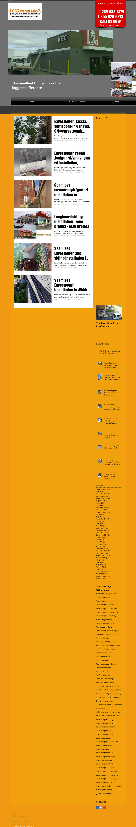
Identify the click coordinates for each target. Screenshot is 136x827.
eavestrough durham (104, 723)
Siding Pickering (102, 693)
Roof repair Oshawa (104, 653)
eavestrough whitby (104, 745)
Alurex (113, 594)
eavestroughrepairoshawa (106, 771)
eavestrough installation (105, 727)
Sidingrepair (101, 705)
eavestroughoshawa (104, 760)
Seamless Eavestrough (105, 679)
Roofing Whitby (102, 671)
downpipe (100, 716)
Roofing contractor (103, 675)
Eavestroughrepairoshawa (106, 608)
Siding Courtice (102, 690)
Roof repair (114, 649)
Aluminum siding (103, 594)
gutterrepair (107, 790)
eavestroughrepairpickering (107, 775)
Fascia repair (101, 627)
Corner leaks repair (103, 597)
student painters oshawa (20, 822)
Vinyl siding (100, 708)
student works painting (20, 824)
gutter (98, 790)
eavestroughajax (102, 749)
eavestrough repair (103, 738)
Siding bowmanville (113, 697)
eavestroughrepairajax (105, 767)
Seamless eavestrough (105, 682)
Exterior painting (102, 623)
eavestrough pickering (105, 734)
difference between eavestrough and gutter (109, 712)
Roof (98, 649)
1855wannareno (102, 590)
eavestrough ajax (112, 716)
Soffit (109, 705)
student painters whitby (20, 820)
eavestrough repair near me (107, 741)
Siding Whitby (115, 693)
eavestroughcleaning (104, 753)
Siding (117, 686)
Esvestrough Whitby (104, 619)
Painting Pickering (103, 642)
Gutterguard (101, 631)
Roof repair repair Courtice (106, 664)
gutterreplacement (103, 793)
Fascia (113, 623)
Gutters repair (112, 631)
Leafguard (100, 634)
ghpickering (117, 786)
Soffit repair (117, 705)
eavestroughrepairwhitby (106, 778)
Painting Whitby (102, 645)
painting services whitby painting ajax (20, 813)
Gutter (110, 627)
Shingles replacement (104, 686)
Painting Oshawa (102, 638)
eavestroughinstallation (105, 756)
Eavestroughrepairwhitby (106, 616)
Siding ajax (100, 697)
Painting (116, 634)
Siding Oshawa (115, 690)
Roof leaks (105, 649)
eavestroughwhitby (103, 786)
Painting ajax (115, 645)
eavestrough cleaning (104, 719)
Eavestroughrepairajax (105, 605)
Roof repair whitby (103, 668)
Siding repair (114, 701)
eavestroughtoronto (104, 782)
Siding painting (102, 701)
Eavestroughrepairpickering (107, 612)
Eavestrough (101, 601)
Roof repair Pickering (104, 656)
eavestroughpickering (104, 764)
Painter (108, 634)
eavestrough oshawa (104, 730)
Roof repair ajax (102, 660)
